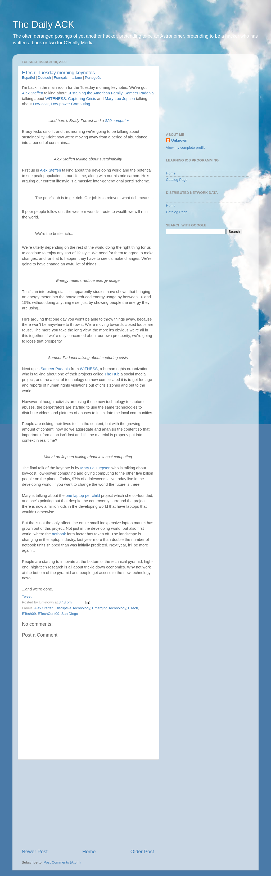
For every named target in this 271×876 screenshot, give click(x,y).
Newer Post (35, 851)
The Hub (112, 374)
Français (60, 78)
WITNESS (89, 369)
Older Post (142, 851)
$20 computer (117, 121)
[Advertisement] (88, 804)
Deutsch (44, 78)
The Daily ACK (43, 24)
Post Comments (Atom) (62, 862)
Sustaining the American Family (94, 93)
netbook (59, 534)
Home (89, 851)
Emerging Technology (109, 608)
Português (93, 78)
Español (28, 78)
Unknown (179, 140)
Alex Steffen (32, 93)
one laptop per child (83, 495)
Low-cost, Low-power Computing (61, 104)
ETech (133, 608)
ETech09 (29, 614)
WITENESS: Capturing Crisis (70, 99)
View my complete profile (186, 148)
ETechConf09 (48, 614)
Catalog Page (177, 180)
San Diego (69, 614)
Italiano (76, 78)
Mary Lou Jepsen (120, 99)
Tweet (26, 596)
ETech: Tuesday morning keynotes (58, 72)
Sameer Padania (139, 93)
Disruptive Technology (73, 608)
